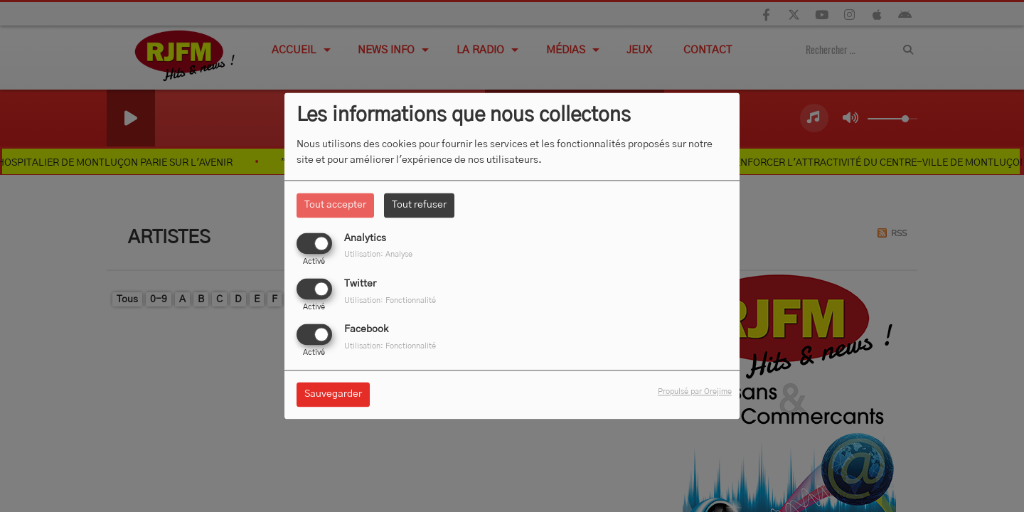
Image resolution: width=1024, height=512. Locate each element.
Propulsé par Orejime (695, 392)
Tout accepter (335, 205)
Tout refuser (419, 205)
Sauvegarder (333, 395)
